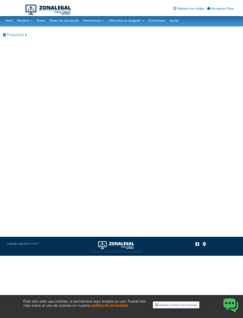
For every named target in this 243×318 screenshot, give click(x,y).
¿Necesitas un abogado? (126, 20)
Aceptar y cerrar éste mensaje (176, 305)
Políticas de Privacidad (129, 251)
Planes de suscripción (64, 20)
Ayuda (174, 20)
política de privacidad (109, 305)
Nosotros (24, 20)
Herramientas (93, 20)
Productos (13, 34)
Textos (40, 20)
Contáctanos (157, 20)
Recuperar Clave (220, 8)
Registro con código (188, 8)
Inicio (9, 20)
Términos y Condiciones (104, 251)
